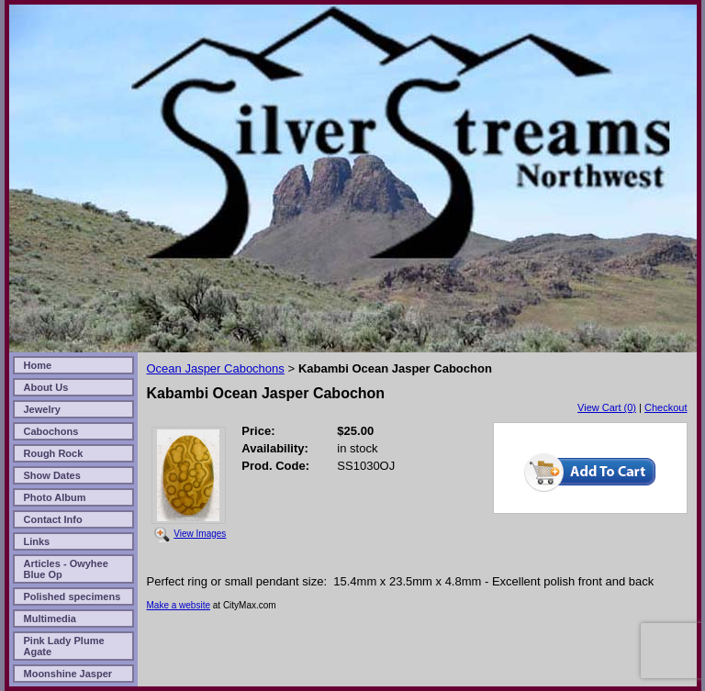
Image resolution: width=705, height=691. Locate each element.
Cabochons (51, 431)
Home (38, 365)
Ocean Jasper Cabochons (216, 368)
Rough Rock (54, 453)
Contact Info (53, 519)
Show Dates (52, 475)
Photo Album (55, 497)
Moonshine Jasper (68, 673)
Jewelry (42, 409)
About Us (46, 387)
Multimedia (50, 618)
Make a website (178, 605)
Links (37, 541)
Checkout (665, 407)
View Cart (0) (606, 407)
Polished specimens (72, 596)
